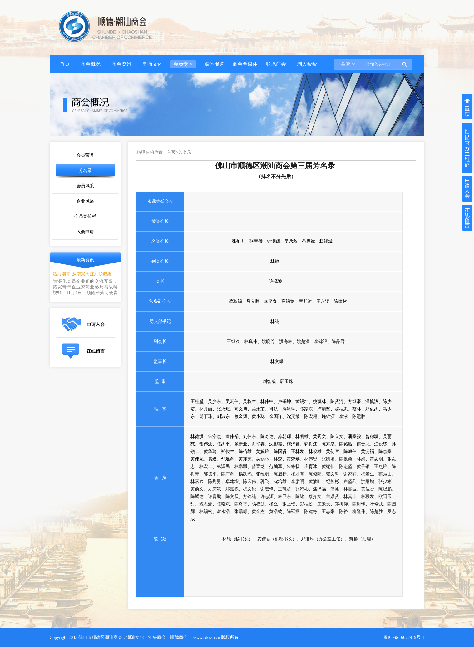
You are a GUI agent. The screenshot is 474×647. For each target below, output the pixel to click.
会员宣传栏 (85, 216)
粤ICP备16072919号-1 (403, 637)
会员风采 (85, 185)
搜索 (345, 64)
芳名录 (85, 170)
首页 (171, 152)
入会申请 (85, 231)
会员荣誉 (85, 155)
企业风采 (85, 201)
